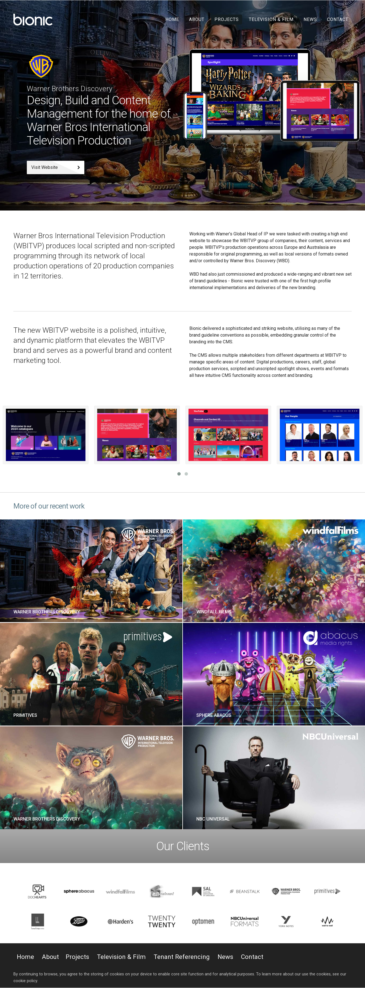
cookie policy (25, 980)
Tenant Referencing (182, 956)
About (196, 19)
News (310, 19)
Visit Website (55, 167)
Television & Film (271, 19)
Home (172, 19)
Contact (337, 19)
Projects (226, 19)
